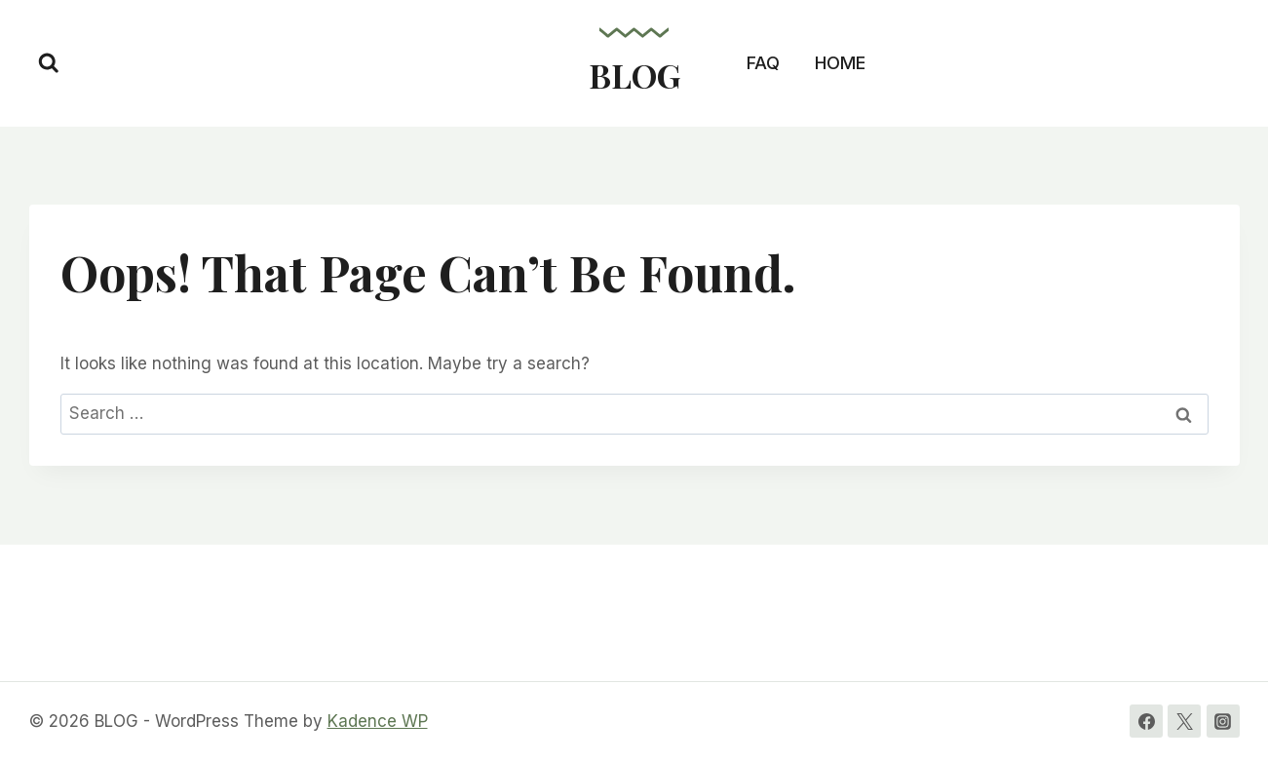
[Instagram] (1223, 721)
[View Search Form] (48, 63)
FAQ (763, 63)
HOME (840, 63)
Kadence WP (377, 721)
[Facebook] (1146, 721)
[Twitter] (1184, 721)
